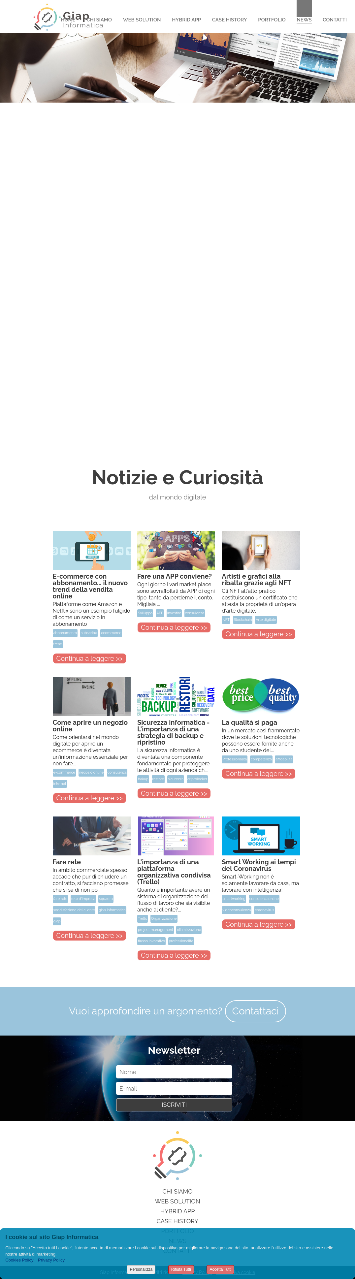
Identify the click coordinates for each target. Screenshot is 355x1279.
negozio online (91, 772)
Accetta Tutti (220, 1269)
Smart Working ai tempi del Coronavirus (259, 865)
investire (174, 613)
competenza (261, 759)
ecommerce (111, 633)
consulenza (194, 613)
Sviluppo (145, 613)
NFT (226, 620)
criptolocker (197, 779)
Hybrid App (186, 20)
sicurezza (175, 779)
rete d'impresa (83, 899)
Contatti (335, 20)
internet (59, 784)
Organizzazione (164, 918)
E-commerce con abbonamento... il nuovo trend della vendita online (90, 586)
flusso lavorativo (151, 941)
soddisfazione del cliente (74, 910)
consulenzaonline (264, 899)
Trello (142, 918)
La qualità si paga (249, 722)
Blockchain (243, 620)
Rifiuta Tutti (181, 1269)
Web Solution (142, 20)
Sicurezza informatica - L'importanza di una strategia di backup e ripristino (173, 732)
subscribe (89, 633)
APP (159, 613)
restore (158, 779)
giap (57, 921)
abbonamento (65, 633)
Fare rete (67, 862)
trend (57, 644)
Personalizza (141, 1269)
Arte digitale (266, 620)
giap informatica (112, 910)
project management (155, 930)
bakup (143, 779)
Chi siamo (177, 1191)
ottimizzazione (189, 930)
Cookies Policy (19, 1260)
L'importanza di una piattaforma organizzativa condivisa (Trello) (174, 872)
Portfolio (272, 20)
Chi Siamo (99, 20)
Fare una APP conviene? (174, 576)
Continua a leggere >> (89, 658)
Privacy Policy (51, 1260)
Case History (229, 20)
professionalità (181, 941)
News (304, 20)
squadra (106, 899)
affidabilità (283, 759)
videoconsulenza (236, 910)
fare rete (60, 899)
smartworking (233, 899)
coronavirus (264, 910)
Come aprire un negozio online (90, 725)
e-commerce (64, 772)
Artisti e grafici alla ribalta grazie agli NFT (256, 579)
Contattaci (255, 1011)
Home (68, 20)
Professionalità (234, 759)
